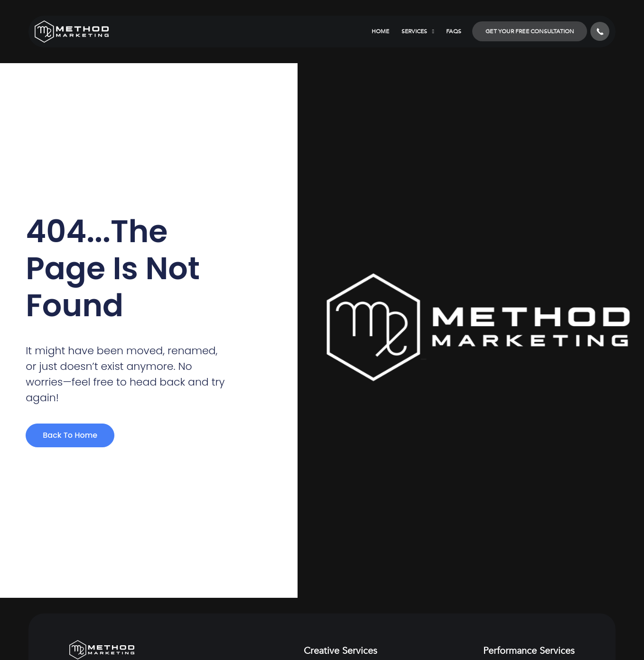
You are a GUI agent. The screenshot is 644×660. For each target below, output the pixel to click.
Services (418, 31)
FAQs (453, 31)
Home (381, 31)
